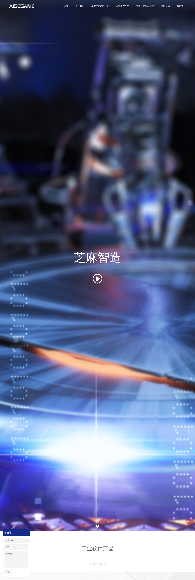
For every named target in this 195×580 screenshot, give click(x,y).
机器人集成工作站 (146, 6)
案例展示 (166, 6)
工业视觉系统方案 (102, 6)
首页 (69, 6)
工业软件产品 (124, 6)
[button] (97, 575)
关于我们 (82, 6)
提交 (8, 572)
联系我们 (181, 6)
